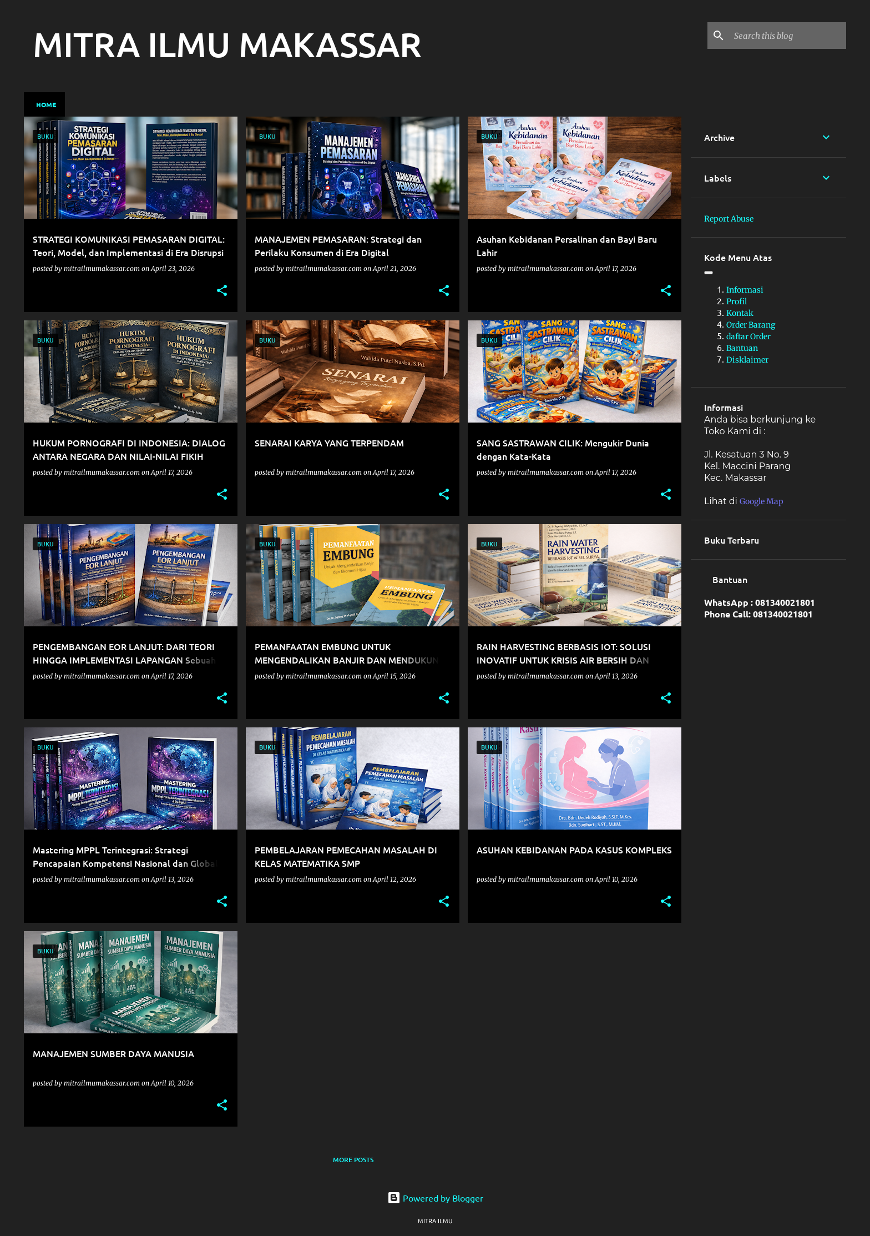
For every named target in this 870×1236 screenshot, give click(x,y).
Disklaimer (747, 360)
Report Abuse (728, 219)
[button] (222, 291)
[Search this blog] (788, 35)
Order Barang (750, 325)
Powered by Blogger (435, 1197)
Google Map (761, 501)
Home (46, 104)
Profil (736, 302)
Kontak (739, 313)
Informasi (744, 290)
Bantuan (742, 348)
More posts (353, 1159)
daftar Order (748, 336)
